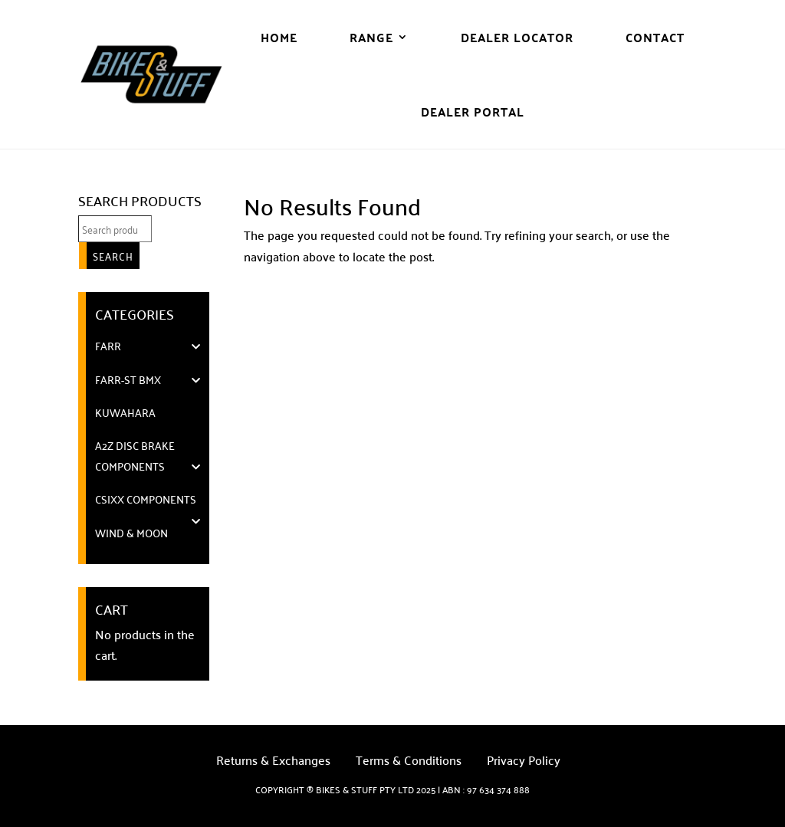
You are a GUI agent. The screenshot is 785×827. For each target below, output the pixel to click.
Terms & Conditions (408, 762)
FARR (108, 346)
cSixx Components (145, 499)
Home (279, 37)
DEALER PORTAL (472, 111)
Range (371, 37)
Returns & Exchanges (273, 762)
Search (113, 255)
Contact (655, 37)
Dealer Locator (517, 37)
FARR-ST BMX (128, 379)
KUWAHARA (125, 412)
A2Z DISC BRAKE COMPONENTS (135, 455)
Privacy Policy (523, 762)
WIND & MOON (131, 533)
